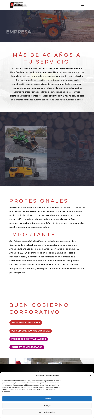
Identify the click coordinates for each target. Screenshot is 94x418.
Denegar (47, 405)
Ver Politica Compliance (25, 322)
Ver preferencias (47, 412)
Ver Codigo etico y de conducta (30, 331)
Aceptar (47, 399)
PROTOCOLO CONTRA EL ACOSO (28, 339)
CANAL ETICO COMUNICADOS (26, 347)
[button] (90, 375)
